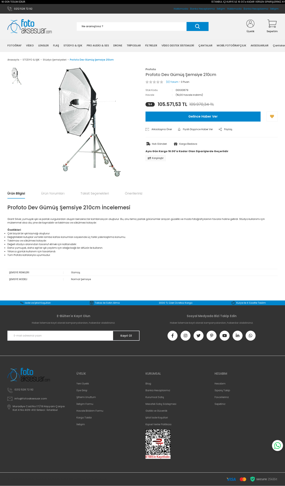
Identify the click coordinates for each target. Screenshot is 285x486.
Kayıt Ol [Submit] (126, 336)
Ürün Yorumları (52, 193)
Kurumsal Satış (155, 397)
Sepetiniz (220, 404)
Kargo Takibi (84, 417)
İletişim (274, 8)
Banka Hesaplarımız (256, 8)
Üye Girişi (81, 390)
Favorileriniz (222, 397)
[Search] (142, 26)
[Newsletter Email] (73, 336)
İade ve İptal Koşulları (38, 302)
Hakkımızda (234, 8)
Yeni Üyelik (82, 383)
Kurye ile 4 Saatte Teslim (251, 302)
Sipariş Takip (222, 390)
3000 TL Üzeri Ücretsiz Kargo (175, 302)
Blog (148, 383)
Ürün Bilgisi (16, 193)
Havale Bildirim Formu (89, 410)
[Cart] (272, 26)
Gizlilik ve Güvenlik (156, 410)
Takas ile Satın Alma (107, 302)
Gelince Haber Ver (203, 116)
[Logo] (29, 26)
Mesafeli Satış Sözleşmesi (161, 404)
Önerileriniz (133, 193)
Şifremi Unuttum (86, 397)
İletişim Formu (84, 404)
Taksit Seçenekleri (94, 193)
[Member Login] (250, 26)
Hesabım (220, 383)
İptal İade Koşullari (157, 417)
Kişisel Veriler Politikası (159, 424)
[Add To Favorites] (272, 117)
